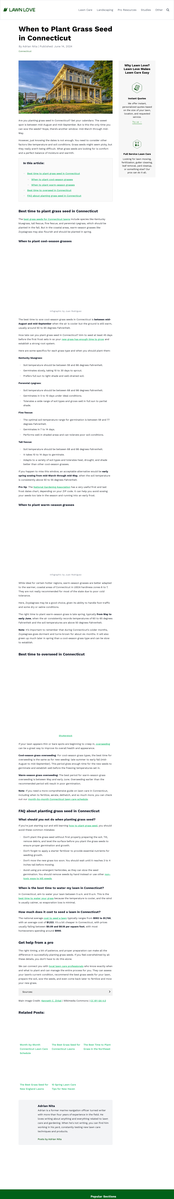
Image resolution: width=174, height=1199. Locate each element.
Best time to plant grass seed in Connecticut (53, 173)
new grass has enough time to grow (83, 339)
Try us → (137, 122)
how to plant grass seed (83, 825)
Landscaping (105, 9)
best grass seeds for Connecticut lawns (47, 219)
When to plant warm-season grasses (53, 184)
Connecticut (25, 51)
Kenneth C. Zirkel (51, 1000)
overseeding (103, 744)
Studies (146, 9)
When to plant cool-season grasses (52, 179)
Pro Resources (127, 9)
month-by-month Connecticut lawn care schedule (58, 799)
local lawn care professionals (66, 966)
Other (159, 9)
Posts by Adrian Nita (50, 1139)
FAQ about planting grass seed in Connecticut (54, 195)
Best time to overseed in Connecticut (49, 190)
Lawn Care (85, 9)
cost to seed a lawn (55, 918)
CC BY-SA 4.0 (98, 1000)
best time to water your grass (36, 898)
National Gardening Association (51, 487)
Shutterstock (65, 735)
